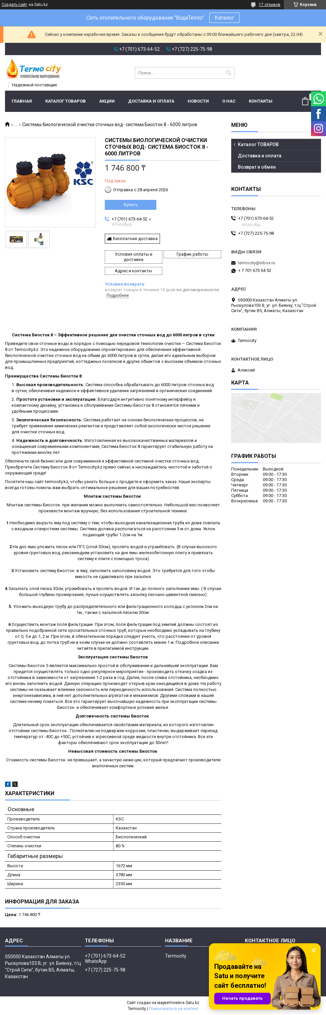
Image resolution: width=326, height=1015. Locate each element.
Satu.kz (192, 1002)
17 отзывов (269, 4)
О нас (229, 101)
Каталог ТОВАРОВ (65, 101)
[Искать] (229, 73)
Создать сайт (14, 4)
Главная (22, 101)
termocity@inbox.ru (256, 262)
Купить (131, 204)
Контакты (260, 101)
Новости (198, 101)
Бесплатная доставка (135, 238)
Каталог (224, 18)
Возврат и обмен (257, 167)
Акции (107, 101)
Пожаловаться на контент (173, 1008)
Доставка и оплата (151, 101)
